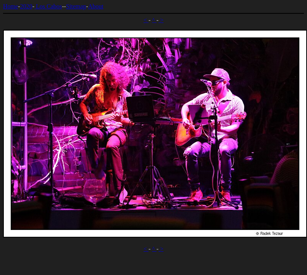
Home (10, 6)
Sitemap (76, 6)
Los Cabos (48, 6)
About (95, 6)
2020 (26, 6)
